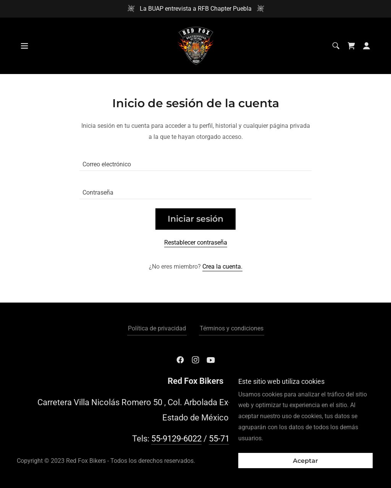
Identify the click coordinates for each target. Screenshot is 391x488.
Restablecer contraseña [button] (195, 242)
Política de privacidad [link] (157, 328)
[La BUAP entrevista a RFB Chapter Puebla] (195, 8)
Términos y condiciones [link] (231, 328)
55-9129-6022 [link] (176, 438)
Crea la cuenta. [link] (222, 266)
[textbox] (195, 161)
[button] (24, 45)
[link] (195, 45)
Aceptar (305, 460)
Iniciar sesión (195, 219)
